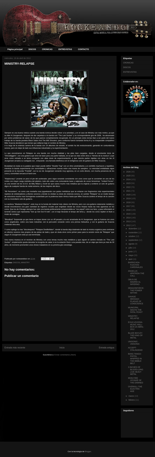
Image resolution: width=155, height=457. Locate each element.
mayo (131, 255)
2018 (128, 202)
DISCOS (32, 49)
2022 (128, 187)
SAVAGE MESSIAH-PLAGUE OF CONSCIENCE (135, 300)
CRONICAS (47, 49)
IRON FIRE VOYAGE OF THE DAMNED (135, 380)
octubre (132, 236)
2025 (128, 176)
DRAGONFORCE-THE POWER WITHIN (136, 290)
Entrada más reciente (14, 347)
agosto (131, 244)
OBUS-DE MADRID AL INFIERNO (134, 281)
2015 (128, 214)
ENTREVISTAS (65, 49)
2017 (128, 206)
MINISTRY (25, 262)
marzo (131, 396)
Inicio (62, 347)
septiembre (133, 240)
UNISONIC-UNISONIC (134, 342)
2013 (128, 221)
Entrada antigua (106, 347)
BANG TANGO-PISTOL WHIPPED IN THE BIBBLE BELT (135, 358)
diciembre (133, 228)
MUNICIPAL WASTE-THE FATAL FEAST (135, 309)
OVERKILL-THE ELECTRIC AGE (135, 388)
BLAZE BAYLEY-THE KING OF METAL (135, 335)
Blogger (88, 451)
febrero (131, 400)
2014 (128, 218)
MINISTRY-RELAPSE (133, 317)
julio (130, 248)
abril (130, 259)
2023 (128, 183)
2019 (128, 198)
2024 (128, 179)
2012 (128, 225)
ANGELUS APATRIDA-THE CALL (136, 273)
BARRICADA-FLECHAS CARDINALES (135, 264)
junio (130, 251)
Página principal (14, 49)
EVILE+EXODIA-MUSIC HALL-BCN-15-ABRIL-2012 (136, 325)
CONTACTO (83, 49)
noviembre (133, 232)
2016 (128, 210)
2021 (128, 191)
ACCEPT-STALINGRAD (135, 349)
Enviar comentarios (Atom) (65, 355)
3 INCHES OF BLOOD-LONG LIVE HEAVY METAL (135, 370)
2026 (128, 172)
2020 (128, 195)
